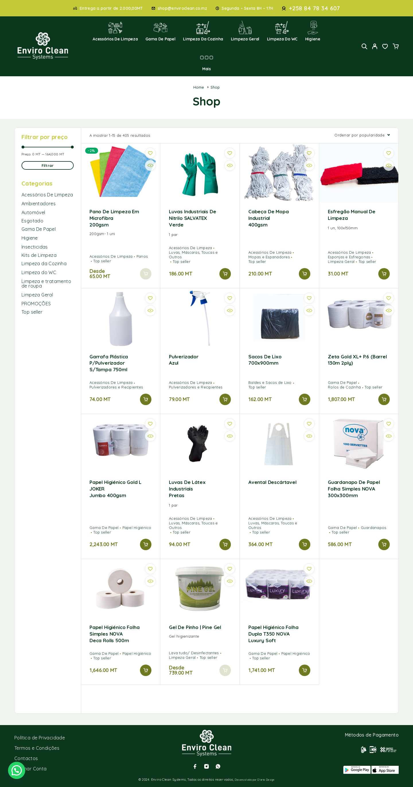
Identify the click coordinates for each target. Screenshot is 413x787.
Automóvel (33, 212)
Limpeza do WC (282, 31)
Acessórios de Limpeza (115, 31)
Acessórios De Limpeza (47, 195)
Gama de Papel (160, 31)
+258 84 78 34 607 (314, 8)
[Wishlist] (385, 47)
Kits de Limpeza (39, 255)
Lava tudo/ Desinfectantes (194, 653)
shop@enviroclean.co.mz (182, 8)
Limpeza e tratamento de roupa (46, 283)
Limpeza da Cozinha (203, 31)
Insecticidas (35, 247)
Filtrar (48, 165)
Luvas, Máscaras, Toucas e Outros (193, 254)
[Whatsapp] (218, 766)
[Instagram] (206, 766)
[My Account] (375, 46)
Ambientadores (39, 203)
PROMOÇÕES (36, 303)
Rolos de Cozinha (344, 387)
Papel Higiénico (136, 527)
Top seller (32, 312)
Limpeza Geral (245, 31)
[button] (225, 274)
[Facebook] (195, 766)
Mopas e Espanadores (269, 257)
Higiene (312, 31)
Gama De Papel (39, 229)
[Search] (364, 46)
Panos (142, 256)
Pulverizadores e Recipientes (116, 387)
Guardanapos (373, 527)
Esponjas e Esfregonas (349, 257)
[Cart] (395, 47)
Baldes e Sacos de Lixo (270, 382)
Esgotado (32, 221)
